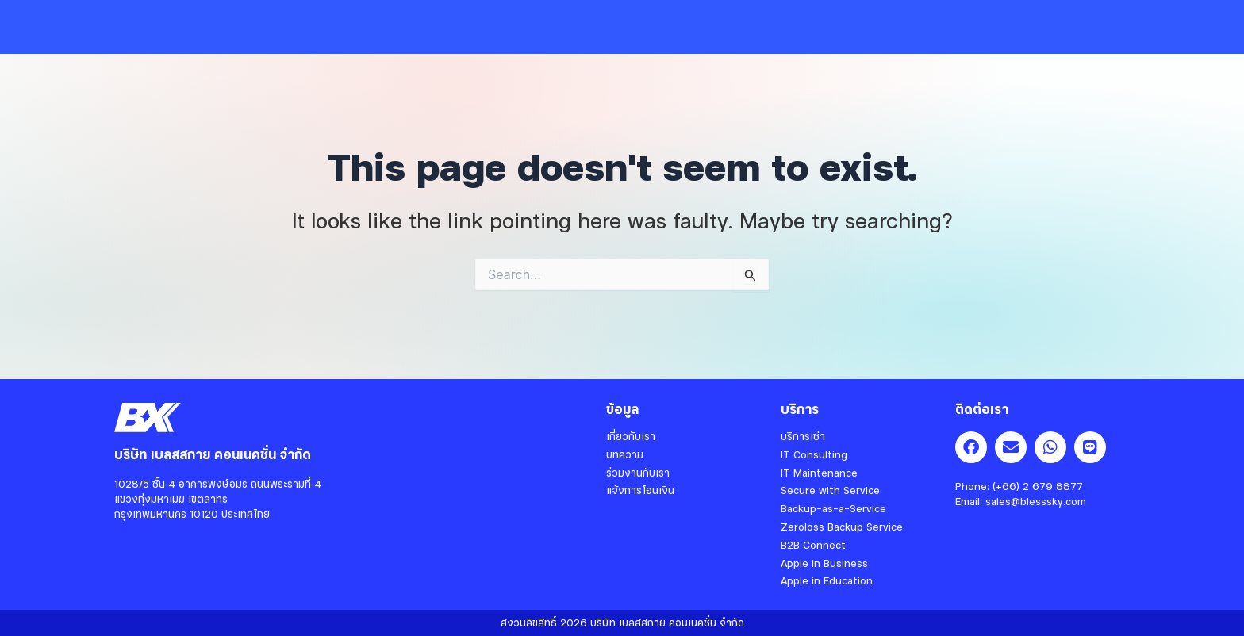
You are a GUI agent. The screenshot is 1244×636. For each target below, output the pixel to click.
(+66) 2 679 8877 (1038, 486)
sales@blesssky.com (1035, 501)
